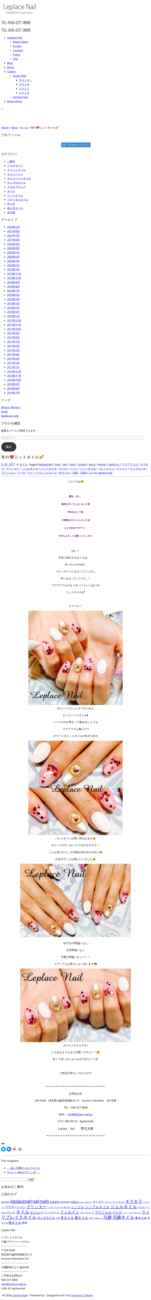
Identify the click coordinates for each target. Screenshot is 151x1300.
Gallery (11, 71)
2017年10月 (14, 329)
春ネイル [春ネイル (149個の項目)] (141, 1218)
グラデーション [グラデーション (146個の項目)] (15, 1207)
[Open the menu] (2, 109)
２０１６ (24, 93)
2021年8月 (13, 231)
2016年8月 (13, 388)
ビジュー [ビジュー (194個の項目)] (37, 1212)
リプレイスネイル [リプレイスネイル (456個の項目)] (19, 1217)
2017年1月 (13, 367)
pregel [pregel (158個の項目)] (54, 1202)
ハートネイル (88, 468)
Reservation (14, 101)
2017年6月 (13, 346)
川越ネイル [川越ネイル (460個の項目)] (123, 1217)
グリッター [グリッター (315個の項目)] (36, 1206)
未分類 (11, 212)
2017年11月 (14, 324)
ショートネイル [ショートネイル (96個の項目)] (62, 1207)
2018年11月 (14, 273)
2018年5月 (13, 299)
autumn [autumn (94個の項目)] (5, 1202)
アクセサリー (15, 165)
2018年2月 (13, 312)
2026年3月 (13, 227)
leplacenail (46, 464)
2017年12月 (14, 320)
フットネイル (15, 195)
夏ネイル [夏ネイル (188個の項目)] (81, 1217)
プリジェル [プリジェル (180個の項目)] (103, 1212)
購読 (9, 446)
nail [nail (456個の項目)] (35, 1201)
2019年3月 (13, 269)
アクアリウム (130, 464)
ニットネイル (49, 468)
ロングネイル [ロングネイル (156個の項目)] (46, 1218)
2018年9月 (13, 282)
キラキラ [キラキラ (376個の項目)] (133, 1201)
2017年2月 (13, 363)
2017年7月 (13, 341)
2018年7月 (13, 290)
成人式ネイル (15, 208)
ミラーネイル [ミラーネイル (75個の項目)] (135, 1212)
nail (65, 464)
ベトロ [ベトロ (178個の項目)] (117, 1212)
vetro (92, 464)
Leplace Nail (15, 37)
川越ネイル (87, 473)
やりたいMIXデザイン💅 (23, 1172)
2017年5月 (13, 350)
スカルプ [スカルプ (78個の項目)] (142, 1207)
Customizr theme (81, 1295)
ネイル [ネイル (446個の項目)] (22, 1212)
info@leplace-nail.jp (80, 1114)
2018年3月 (13, 308)
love (58, 464)
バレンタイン (106, 468)
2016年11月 (14, 375)
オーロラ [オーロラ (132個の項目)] (98, 1202)
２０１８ (24, 84)
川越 (75, 473)
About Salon (20, 42)
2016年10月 (14, 380)
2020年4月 (13, 256)
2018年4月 (13, 303)
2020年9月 (13, 244)
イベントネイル (16, 170)
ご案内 (11, 161)
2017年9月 (13, 333)
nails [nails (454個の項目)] (44, 1201)
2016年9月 (13, 384)
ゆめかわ (114, 464)
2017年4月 (13, 354)
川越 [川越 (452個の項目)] (107, 1217)
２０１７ (24, 88)
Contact (18, 50)
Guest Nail (19, 76)
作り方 (11, 204)
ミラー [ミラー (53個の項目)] (125, 1213)
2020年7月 (13, 252)
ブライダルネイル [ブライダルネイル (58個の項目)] (87, 1213)
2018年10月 (14, 278)
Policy (16, 54)
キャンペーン (15, 174)
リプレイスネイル (46, 473)
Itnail (4, 411)
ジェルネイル (30, 468)
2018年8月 (13, 286)
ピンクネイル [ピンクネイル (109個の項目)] (51, 1212)
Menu (10, 67)
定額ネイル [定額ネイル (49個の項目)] (98, 1218)
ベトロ (21, 473)
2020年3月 (13, 261)
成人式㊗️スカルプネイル (23, 1168)
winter (102, 464)
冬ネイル (64, 473)
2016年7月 (13, 392)
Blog (10, 63)
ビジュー (122, 468)
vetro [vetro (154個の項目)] (74, 1202)
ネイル (24, 127)
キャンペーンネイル (19, 178)
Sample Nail (20, 97)
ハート (73, 468)
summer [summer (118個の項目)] (65, 1202)
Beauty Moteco (10, 407)
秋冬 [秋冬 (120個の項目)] (24, 1222)
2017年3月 (13, 358)
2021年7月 (13, 235)
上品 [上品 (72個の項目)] (58, 1218)
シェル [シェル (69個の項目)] (50, 1207)
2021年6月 (13, 240)
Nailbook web (10, 416)
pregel (82, 464)
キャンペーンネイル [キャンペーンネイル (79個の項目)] (115, 1201)
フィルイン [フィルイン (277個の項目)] (69, 1211)
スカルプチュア (16, 187)
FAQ (15, 59)
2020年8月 (13, 248)
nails (72, 464)
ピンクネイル (138, 468)
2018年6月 (13, 295)
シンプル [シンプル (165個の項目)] (77, 1207)
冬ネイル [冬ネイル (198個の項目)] (67, 1217)
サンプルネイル (16, 182)
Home (5, 127)
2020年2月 (13, 265)
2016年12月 (14, 371)
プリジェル (8, 473)
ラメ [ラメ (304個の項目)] (146, 1212)
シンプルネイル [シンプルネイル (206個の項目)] (97, 1207)
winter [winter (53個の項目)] (81, 1202)
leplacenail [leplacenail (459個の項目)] (21, 1201)
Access (17, 46)
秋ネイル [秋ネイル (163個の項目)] (15, 1222)
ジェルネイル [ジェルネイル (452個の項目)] (123, 1206)
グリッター (13, 468)
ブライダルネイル (17, 199)
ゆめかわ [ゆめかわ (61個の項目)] (88, 1202)
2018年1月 (13, 316)
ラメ (30, 473)
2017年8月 (13, 337)
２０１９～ (25, 80)
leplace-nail (105, 473)
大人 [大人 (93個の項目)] (91, 1217)
